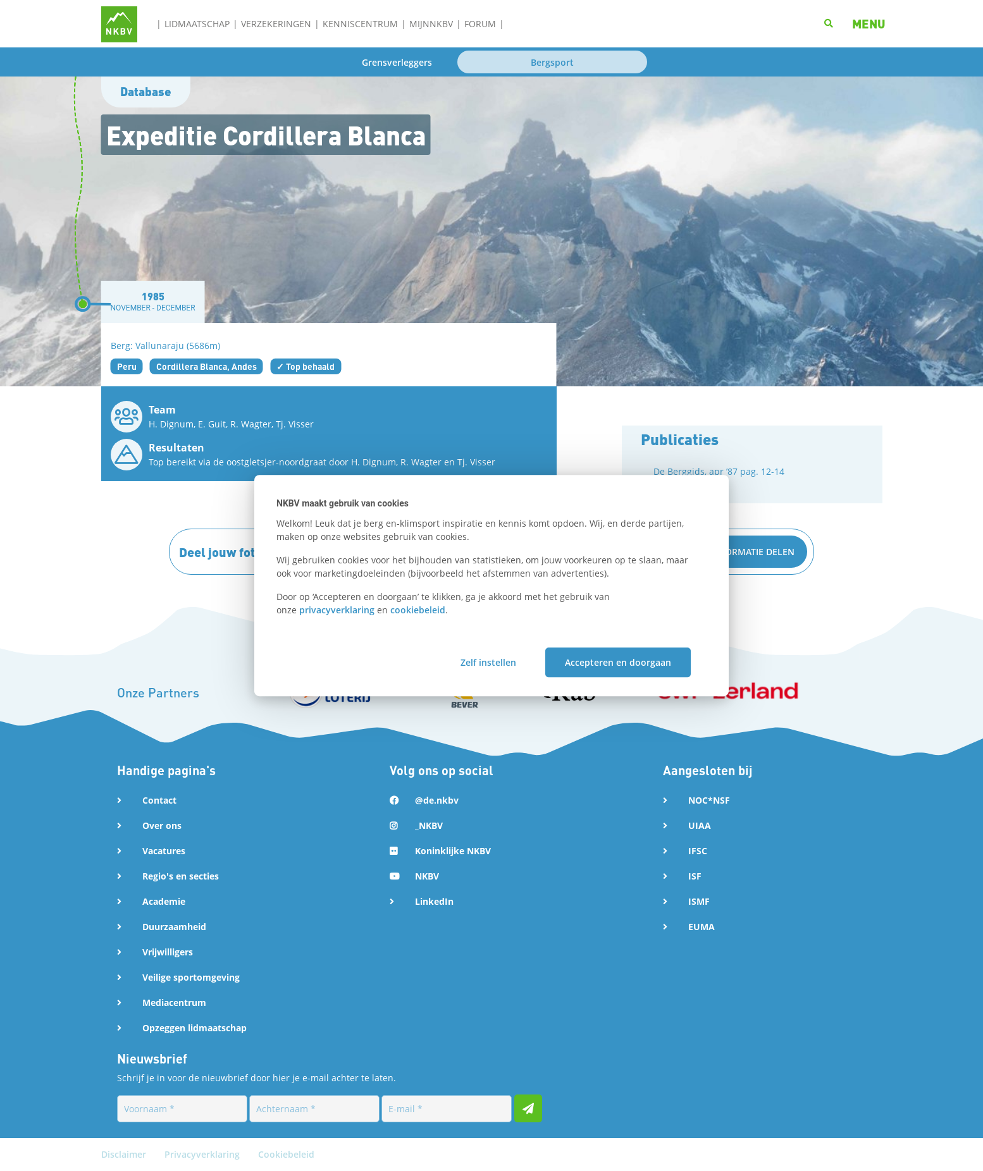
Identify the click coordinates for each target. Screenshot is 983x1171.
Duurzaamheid (174, 927)
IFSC (697, 851)
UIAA (699, 825)
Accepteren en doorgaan (618, 662)
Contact (159, 800)
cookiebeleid (417, 610)
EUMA (701, 927)
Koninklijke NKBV (453, 851)
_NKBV (429, 825)
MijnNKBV (431, 24)
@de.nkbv (437, 800)
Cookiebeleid (286, 1154)
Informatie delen (752, 552)
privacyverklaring (336, 610)
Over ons (162, 825)
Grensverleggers (397, 62)
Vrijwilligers (167, 952)
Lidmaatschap (197, 24)
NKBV (427, 876)
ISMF (699, 901)
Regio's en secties (180, 876)
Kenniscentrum (360, 24)
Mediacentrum (174, 1002)
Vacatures (163, 851)
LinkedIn (434, 901)
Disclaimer (125, 1154)
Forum (480, 24)
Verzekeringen (276, 24)
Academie (163, 901)
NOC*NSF (709, 800)
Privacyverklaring (203, 1154)
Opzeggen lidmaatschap (194, 1028)
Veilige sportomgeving (191, 977)
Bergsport (552, 62)
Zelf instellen (488, 662)
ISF (695, 876)
